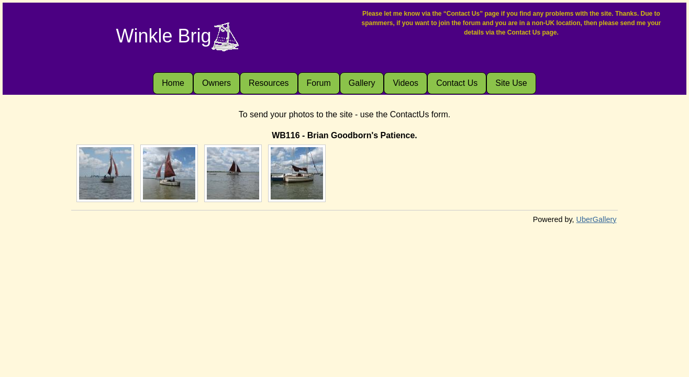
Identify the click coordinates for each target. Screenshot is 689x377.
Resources (268, 83)
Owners (216, 83)
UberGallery (596, 219)
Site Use (511, 83)
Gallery (362, 83)
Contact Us (456, 83)
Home (173, 83)
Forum (319, 83)
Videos (405, 83)
